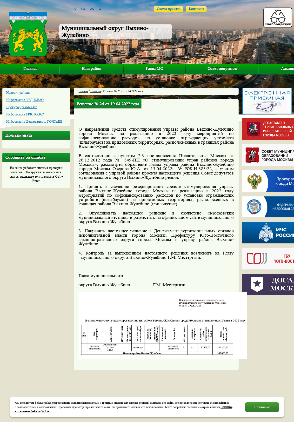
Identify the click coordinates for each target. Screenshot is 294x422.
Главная (30, 68)
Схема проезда (168, 9)
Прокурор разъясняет (21, 107)
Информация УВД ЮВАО (25, 100)
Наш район (91, 68)
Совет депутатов (222, 68)
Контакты (196, 9)
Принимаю (262, 407)
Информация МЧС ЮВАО (25, 114)
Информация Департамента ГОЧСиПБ (34, 121)
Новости (95, 91)
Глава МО (154, 68)
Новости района (18, 92)
